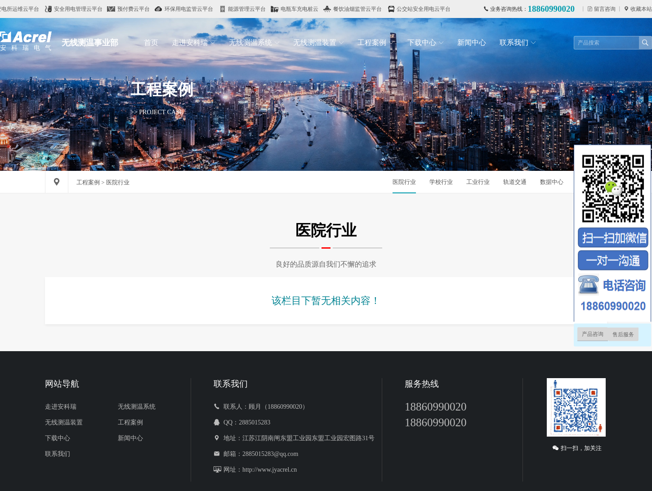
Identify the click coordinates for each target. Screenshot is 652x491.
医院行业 (404, 182)
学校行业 (441, 182)
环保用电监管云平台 (194, 9)
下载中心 (425, 42)
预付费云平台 (139, 9)
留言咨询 (604, 9)
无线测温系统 (254, 42)
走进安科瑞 (193, 42)
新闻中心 (471, 42)
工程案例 (375, 42)
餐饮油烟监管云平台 (363, 9)
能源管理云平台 (253, 9)
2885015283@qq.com (270, 454)
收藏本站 (640, 9)
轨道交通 (515, 182)
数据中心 (551, 182)
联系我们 (518, 42)
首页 (151, 42)
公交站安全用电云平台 (429, 9)
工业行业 (478, 182)
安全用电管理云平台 (84, 9)
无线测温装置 (318, 42)
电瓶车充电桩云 (305, 9)
